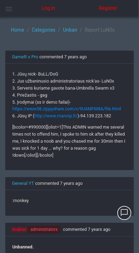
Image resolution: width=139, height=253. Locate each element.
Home (17, 30)
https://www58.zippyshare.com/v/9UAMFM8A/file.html (66, 108)
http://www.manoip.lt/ (56, 115)
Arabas (19, 229)
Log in (48, 8)
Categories (43, 30)
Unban (70, 30)
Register (108, 8)
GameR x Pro (25, 56)
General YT (23, 183)
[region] (69, 134)
